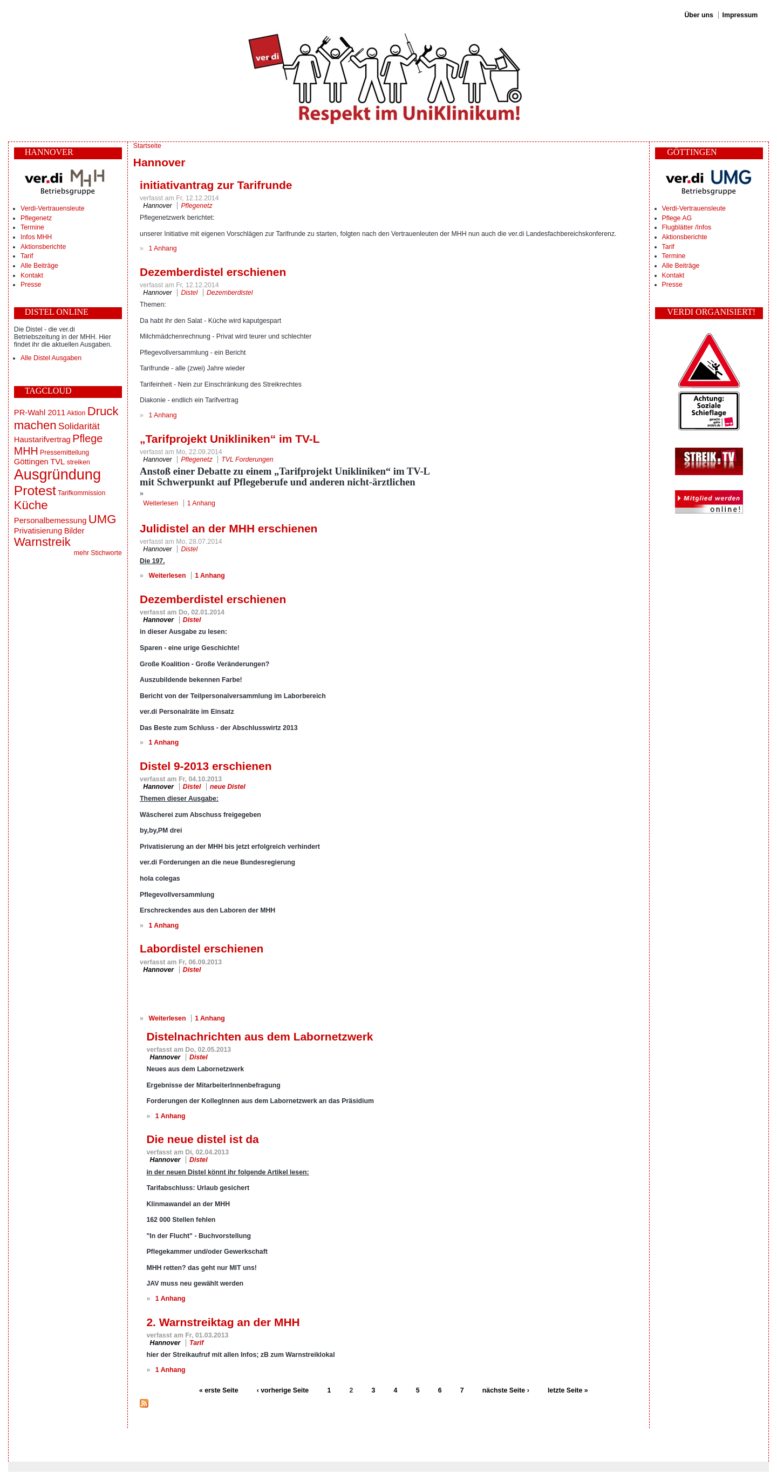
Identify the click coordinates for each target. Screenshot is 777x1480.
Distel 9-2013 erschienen (205, 766)
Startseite (147, 146)
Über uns (698, 15)
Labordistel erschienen (201, 948)
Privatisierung (38, 530)
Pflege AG (677, 218)
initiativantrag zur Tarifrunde (216, 185)
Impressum (740, 15)
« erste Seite (218, 1390)
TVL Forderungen (247, 459)
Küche (31, 505)
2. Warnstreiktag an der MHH (222, 1322)
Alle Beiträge (39, 265)
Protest (35, 490)
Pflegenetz (36, 218)
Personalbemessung (50, 520)
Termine (32, 227)
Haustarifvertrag (42, 439)
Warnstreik (42, 542)
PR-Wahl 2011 (39, 412)
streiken (78, 462)
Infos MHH (36, 237)
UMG (102, 519)
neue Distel (228, 786)
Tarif (27, 256)
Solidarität (79, 426)
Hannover (157, 206)
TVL (57, 461)
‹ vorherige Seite (283, 1390)
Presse (31, 284)
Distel (189, 292)
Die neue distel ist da (202, 1139)
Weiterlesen (160, 503)
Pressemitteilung (64, 452)
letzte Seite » (568, 1390)
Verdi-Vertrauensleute (52, 208)
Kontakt (32, 275)
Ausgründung (57, 474)
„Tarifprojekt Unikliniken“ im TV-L (230, 438)
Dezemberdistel (230, 292)
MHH (26, 451)
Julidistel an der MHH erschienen (228, 528)
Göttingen (31, 461)
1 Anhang (163, 248)
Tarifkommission (81, 493)
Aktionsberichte (43, 247)
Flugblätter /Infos (687, 227)
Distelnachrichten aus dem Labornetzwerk (259, 1036)
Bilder (74, 530)
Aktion (76, 413)
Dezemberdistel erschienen (213, 272)
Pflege (87, 438)
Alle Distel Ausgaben (51, 358)
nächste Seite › (505, 1390)
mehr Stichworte (98, 553)
